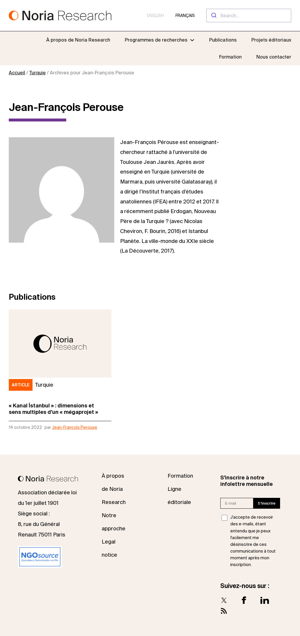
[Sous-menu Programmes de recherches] (160, 39)
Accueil (17, 72)
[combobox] (248, 15)
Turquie (37, 72)
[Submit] (213, 15)
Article (21, 385)
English (155, 15)
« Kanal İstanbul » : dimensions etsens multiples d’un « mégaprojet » (53, 408)
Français (185, 15)
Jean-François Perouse (74, 427)
